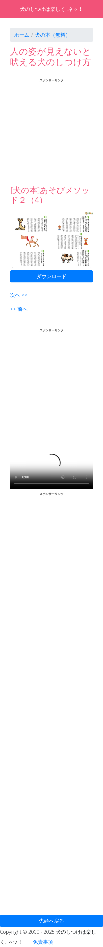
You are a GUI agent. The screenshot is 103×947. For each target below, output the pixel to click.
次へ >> (19, 294)
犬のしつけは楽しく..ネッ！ (51, 9)
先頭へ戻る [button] (51, 920)
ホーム (21, 34)
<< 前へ (19, 309)
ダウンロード (51, 276)
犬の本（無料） (52, 34)
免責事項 (43, 941)
